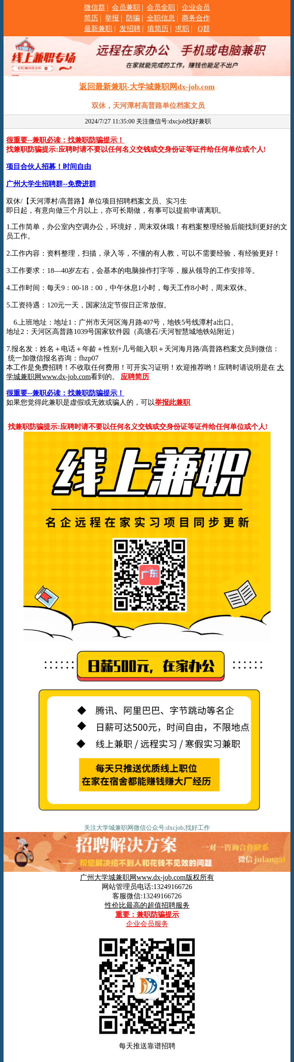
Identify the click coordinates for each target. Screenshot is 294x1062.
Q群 (204, 28)
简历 (91, 18)
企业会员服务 (147, 924)
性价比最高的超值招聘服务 (147, 905)
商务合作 (196, 18)
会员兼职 (126, 7)
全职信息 (161, 18)
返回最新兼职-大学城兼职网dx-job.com (146, 86)
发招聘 (130, 28)
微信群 (94, 7)
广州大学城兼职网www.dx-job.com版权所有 (147, 877)
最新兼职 (98, 28)
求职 (182, 28)
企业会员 (196, 7)
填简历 (157, 28)
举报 (112, 18)
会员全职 (161, 7)
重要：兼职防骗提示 (147, 914)
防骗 (133, 18)
